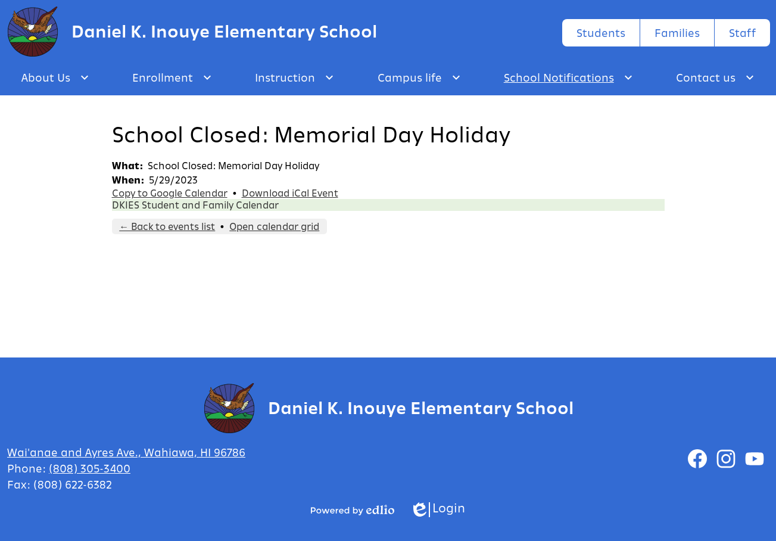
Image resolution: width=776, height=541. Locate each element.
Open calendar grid (274, 226)
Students (600, 32)
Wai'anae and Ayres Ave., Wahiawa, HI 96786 (126, 452)
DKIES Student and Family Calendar (195, 205)
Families (677, 32)
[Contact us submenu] (715, 77)
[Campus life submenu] (419, 77)
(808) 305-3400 (89, 468)
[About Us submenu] (55, 77)
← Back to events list (167, 226)
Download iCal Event (290, 193)
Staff (742, 32)
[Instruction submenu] (294, 77)
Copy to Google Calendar (169, 193)
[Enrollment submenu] (172, 77)
